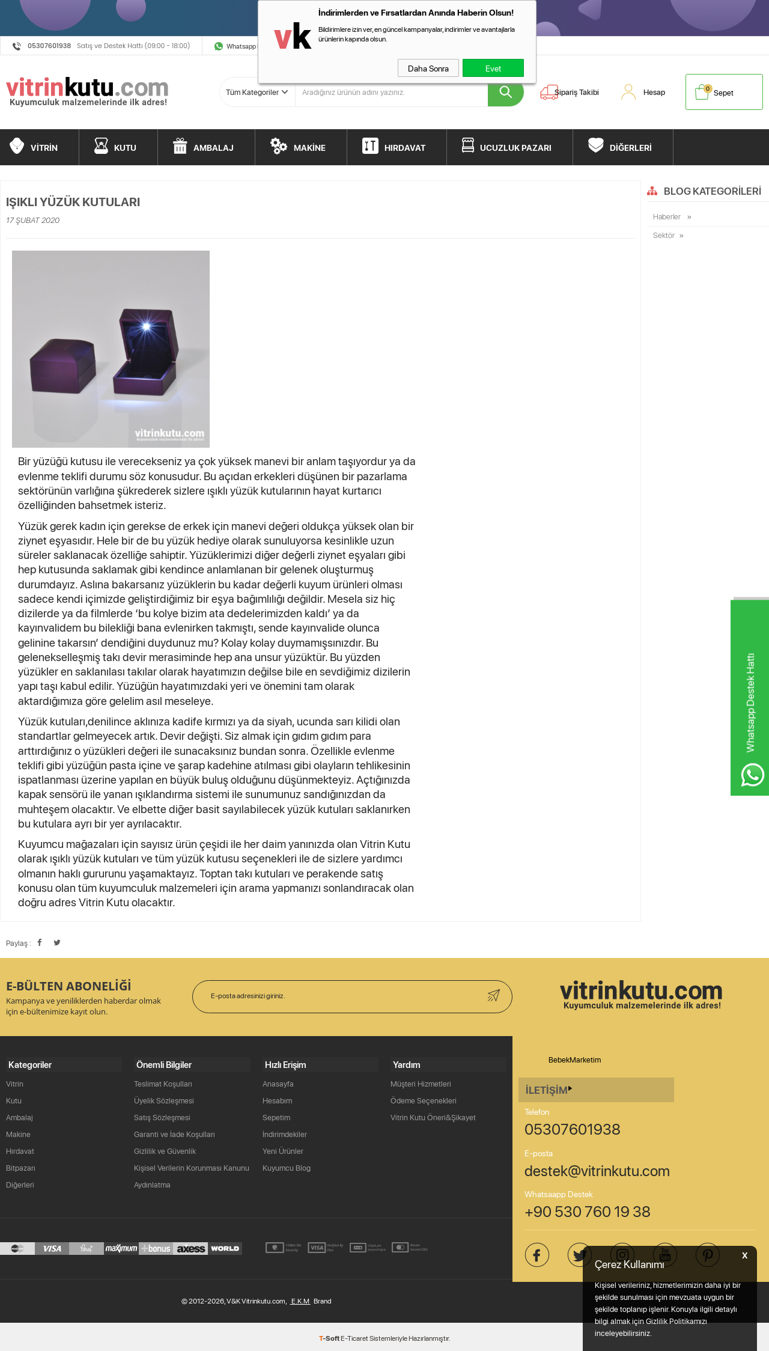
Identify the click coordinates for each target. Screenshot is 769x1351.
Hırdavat (20, 1148)
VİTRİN (44, 145)
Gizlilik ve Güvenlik (165, 1148)
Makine (18, 1131)
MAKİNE (310, 145)
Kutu (14, 1098)
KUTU (125, 145)
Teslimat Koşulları (163, 1081)
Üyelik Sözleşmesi (164, 1098)
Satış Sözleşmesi (162, 1115)
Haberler (667, 217)
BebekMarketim (575, 1059)
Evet (493, 68)
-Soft (330, 1335)
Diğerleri (20, 1182)
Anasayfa (278, 1081)
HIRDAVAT (404, 145)
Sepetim (276, 1115)
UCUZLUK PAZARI (516, 145)
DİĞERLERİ (631, 145)
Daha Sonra (428, 68)
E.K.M (300, 1298)
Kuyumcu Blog (287, 1165)
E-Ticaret (354, 1335)
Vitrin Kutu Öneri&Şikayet (433, 1115)
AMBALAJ (213, 145)
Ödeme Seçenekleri (424, 1098)
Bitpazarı (20, 1165)
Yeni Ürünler (283, 1148)
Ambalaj (19, 1115)
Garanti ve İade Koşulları (174, 1131)
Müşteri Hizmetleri (421, 1081)
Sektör (664, 236)
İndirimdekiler (285, 1131)
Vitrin (14, 1081)
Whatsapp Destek (252, 45)
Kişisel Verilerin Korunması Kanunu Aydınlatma (191, 1173)
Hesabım (277, 1098)
